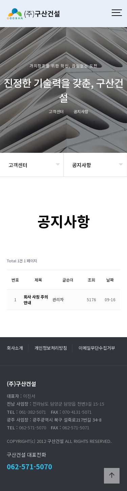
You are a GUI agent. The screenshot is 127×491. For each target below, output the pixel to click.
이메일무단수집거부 (97, 348)
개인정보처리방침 (51, 348)
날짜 (110, 280)
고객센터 (17, 164)
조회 (91, 280)
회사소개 (15, 348)
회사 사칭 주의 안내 (36, 299)
